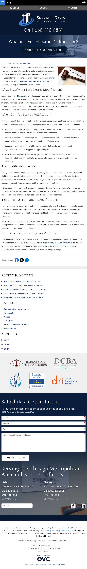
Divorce (6, 317)
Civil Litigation (9, 313)
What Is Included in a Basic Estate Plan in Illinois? (23, 297)
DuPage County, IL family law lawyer (56, 242)
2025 (5, 344)
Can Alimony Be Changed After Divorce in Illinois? (23, 293)
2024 (5, 349)
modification (19, 96)
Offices (72, 8)
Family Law (26, 63)
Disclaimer (52, 564)
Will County (56, 530)
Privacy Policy (40, 564)
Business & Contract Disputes (15, 309)
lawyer (52, 78)
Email (43, 8)
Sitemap (61, 564)
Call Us (14, 8)
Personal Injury (9, 328)
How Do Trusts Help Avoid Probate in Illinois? (22, 281)
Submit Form (15, 457)
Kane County (65, 530)
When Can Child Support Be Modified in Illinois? (22, 285)
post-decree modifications (32, 81)
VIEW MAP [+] (9, 499)
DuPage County (45, 530)
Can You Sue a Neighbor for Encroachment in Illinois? (25, 289)
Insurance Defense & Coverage (16, 324)
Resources (29, 564)
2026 (5, 340)
